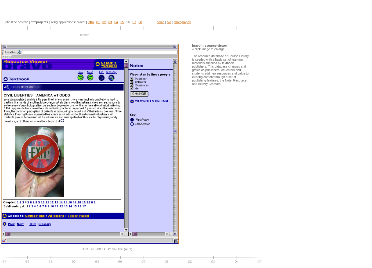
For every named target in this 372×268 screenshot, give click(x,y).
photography (182, 22)
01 (98, 22)
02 (104, 22)
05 (122, 22)
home (160, 22)
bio (169, 22)
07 (134, 22)
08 (140, 22)
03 (110, 22)
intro (91, 22)
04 (116, 22)
